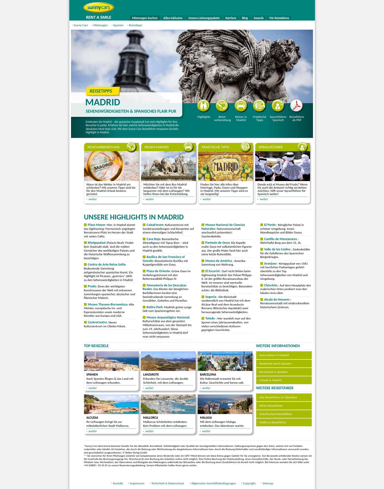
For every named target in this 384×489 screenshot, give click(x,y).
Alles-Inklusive (172, 18)
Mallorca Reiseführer (273, 422)
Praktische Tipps (259, 110)
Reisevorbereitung (222, 110)
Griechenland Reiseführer (276, 414)
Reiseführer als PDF (296, 110)
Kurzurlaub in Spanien (274, 372)
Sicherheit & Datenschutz (168, 483)
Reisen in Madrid (241, 110)
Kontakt (118, 483)
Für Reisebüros (279, 18)
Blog (245, 18)
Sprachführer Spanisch (278, 110)
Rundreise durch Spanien (276, 363)
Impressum (137, 483)
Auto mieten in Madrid (274, 355)
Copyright (249, 483)
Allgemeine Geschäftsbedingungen (213, 483)
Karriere (231, 18)
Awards (259, 18)
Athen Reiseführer (271, 405)
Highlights (204, 109)
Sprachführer (271, 147)
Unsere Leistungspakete (204, 18)
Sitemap (268, 483)
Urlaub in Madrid (271, 380)
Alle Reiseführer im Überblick (278, 397)
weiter (93, 199)
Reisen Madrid (157, 147)
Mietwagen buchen (145, 18)
